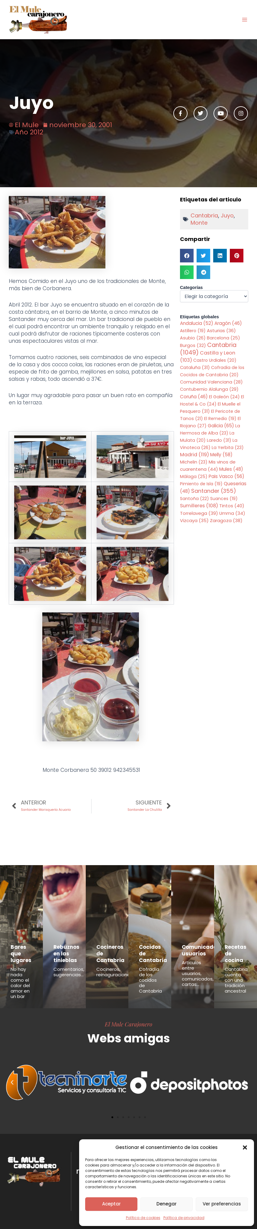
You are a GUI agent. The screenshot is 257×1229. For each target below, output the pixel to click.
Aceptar (111, 1204)
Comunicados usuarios (201, 950)
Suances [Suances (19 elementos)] (224, 499)
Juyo (227, 215)
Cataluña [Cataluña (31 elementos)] (195, 367)
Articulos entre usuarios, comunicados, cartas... (198, 973)
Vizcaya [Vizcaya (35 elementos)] (194, 521)
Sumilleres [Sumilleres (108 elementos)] (199, 505)
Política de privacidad (183, 1217)
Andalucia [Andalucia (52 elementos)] (196, 323)
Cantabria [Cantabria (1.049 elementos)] (208, 349)
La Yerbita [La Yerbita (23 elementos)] (228, 447)
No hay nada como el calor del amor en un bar (20, 983)
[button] (245, 1147)
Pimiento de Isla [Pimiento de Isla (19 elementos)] (201, 484)
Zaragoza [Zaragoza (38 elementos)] (226, 520)
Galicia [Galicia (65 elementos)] (221, 425)
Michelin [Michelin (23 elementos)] (193, 462)
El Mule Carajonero (128, 1024)
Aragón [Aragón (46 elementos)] (228, 323)
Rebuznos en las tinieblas (66, 953)
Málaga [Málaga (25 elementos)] (193, 476)
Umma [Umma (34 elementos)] (232, 513)
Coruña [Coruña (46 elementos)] (194, 396)
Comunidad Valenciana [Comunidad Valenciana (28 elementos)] (211, 382)
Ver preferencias (222, 1204)
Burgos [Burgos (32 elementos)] (193, 345)
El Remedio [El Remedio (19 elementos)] (220, 419)
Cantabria (204, 215)
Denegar (166, 1204)
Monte (199, 222)
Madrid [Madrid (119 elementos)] (194, 454)
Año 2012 (29, 132)
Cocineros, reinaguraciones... (115, 972)
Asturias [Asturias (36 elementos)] (221, 330)
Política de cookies (143, 1217)
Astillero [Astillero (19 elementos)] (193, 331)
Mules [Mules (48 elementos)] (231, 469)
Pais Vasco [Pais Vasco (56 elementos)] (226, 476)
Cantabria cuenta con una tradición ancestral (236, 980)
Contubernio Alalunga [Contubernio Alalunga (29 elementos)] (209, 389)
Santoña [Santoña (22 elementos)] (194, 499)
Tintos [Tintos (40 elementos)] (231, 505)
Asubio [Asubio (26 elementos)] (193, 338)
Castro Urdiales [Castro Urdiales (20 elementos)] (214, 360)
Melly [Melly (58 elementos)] (221, 454)
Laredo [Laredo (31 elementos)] (219, 440)
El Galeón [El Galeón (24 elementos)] (224, 397)
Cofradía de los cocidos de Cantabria (150, 980)
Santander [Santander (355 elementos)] (213, 491)
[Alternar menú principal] (244, 19)
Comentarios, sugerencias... (68, 972)
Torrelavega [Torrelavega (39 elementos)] (199, 513)
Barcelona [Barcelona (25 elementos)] (223, 338)
